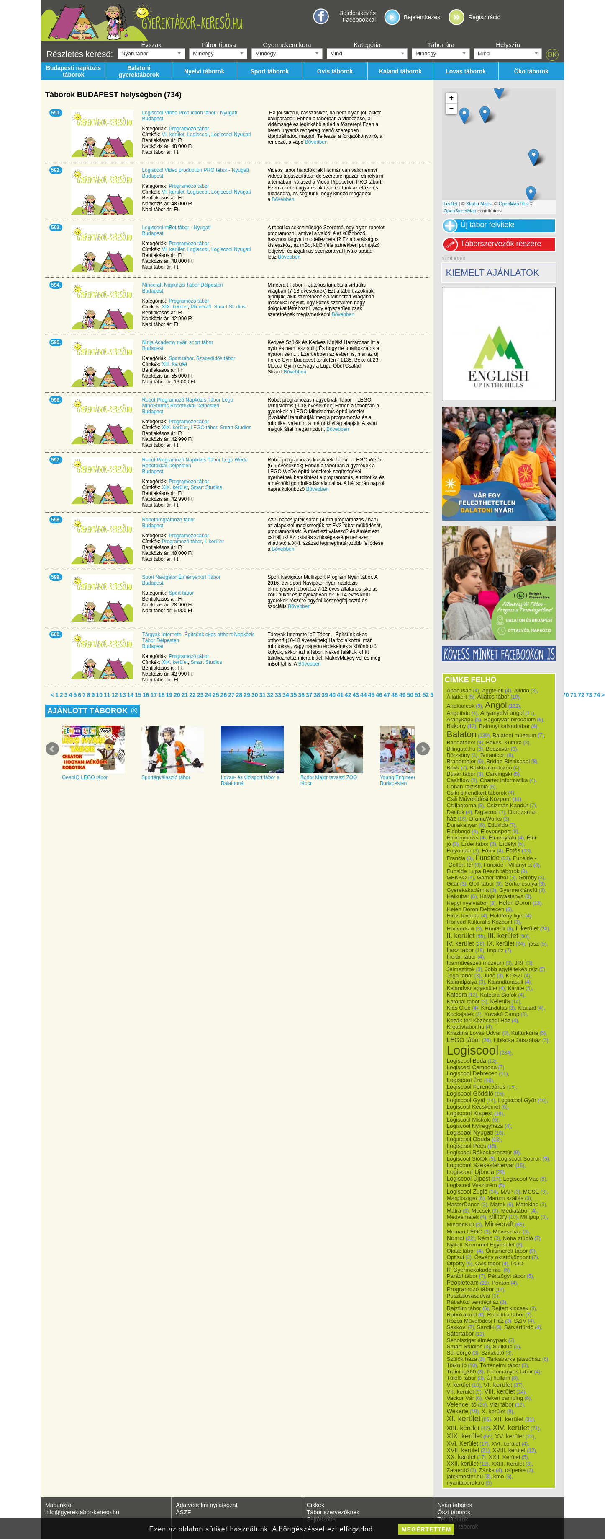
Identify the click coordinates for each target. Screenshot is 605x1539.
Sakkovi (457, 1327)
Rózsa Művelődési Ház (475, 1321)
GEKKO (457, 877)
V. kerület (459, 1385)
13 (122, 695)
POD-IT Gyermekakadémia (486, 1266)
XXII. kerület (462, 1463)
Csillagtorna (462, 805)
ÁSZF (183, 1512)
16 (146, 695)
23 (200, 695)
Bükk (453, 767)
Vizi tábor (501, 1404)
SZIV (520, 1321)
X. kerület (494, 1411)
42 (348, 695)
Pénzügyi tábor (507, 1276)
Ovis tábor (488, 1263)
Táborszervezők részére (501, 243)
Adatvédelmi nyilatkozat (207, 1505)
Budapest (152, 119)
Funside (488, 857)
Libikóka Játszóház (517, 1040)
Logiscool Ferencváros (476, 1086)
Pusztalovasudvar (469, 1296)
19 (169, 695)
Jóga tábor (460, 975)
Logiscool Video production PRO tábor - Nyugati (195, 170)
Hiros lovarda (463, 915)
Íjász (533, 943)
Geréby (527, 877)
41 (340, 695)
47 (387, 695)
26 (223, 695)
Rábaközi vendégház (473, 1302)
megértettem (426, 1529)
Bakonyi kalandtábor (504, 726)
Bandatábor (461, 742)
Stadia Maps (479, 203)
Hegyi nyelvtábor (467, 903)
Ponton (500, 1283)
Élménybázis (463, 837)
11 (107, 695)
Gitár (453, 884)
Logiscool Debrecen (472, 1073)
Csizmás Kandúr (507, 805)
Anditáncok (461, 706)
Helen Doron (514, 902)
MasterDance (463, 1204)
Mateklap (527, 1204)
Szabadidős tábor (215, 358)
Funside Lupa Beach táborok (483, 871)
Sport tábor (181, 358)
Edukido (497, 825)
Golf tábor (481, 884)
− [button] (451, 109)
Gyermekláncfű (518, 890)
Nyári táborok (455, 1505)
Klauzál (527, 1008)
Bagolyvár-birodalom (510, 719)
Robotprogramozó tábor (168, 520)
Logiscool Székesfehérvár (480, 1165)
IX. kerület (500, 943)
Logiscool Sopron (519, 1159)
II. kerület (461, 935)
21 (185, 695)
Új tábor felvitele (488, 224)
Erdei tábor (475, 844)
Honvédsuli (460, 928)
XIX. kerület (175, 307)
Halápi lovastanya (501, 896)
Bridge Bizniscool (508, 761)
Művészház (507, 1231)
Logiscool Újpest (468, 1178)
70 (565, 695)
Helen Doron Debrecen (476, 909)
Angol (496, 705)
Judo (489, 975)
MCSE (531, 1192)
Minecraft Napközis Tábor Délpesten (182, 285)
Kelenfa (500, 1001)
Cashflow (458, 780)
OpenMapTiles (513, 203)
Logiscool (197, 134)
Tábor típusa (218, 44)
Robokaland (462, 1314)
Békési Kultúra (504, 742)
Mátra (454, 1210)
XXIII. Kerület (507, 1464)
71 (573, 695)
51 (418, 695)
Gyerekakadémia (468, 890)
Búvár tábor (461, 774)
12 (115, 695)
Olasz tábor (461, 1251)
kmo (498, 1476)
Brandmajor (461, 761)
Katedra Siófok (498, 995)
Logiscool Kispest (470, 1113)
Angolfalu (458, 713)
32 (270, 695)
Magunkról (58, 1505)
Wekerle (458, 1411)
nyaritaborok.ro (466, 1482)
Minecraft (200, 307)
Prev (52, 749)
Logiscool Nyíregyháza (475, 1126)
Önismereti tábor (507, 1251)
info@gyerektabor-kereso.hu (82, 1512)
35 (293, 695)
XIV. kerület (510, 1427)
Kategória (367, 44)
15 (138, 695)
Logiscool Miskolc (469, 1120)
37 (309, 695)
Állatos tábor (493, 697)
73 (589, 695)
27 (231, 695)
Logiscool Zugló (467, 1191)
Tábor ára (440, 44)
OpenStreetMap (460, 210)
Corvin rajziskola (467, 786)
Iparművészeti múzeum (476, 963)
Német (455, 1238)
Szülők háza (462, 1359)
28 (239, 695)
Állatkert (457, 697)
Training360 (461, 1371)
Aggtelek (493, 690)
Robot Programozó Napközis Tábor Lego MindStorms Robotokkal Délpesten (187, 403)
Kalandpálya (462, 982)
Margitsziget (462, 1198)
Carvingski (499, 774)
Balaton (462, 734)
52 (426, 695)
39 (324, 695)
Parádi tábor (462, 1276)
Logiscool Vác (521, 1179)
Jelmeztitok (461, 969)
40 (332, 695)
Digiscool (486, 812)
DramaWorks (485, 819)
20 (177, 695)
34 (285, 695)
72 (581, 695)
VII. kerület (460, 1392)
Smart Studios (229, 307)
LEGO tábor (203, 427)
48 (394, 695)
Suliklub (503, 1346)
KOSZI (514, 975)
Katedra (457, 994)
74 (596, 695)
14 (130, 695)
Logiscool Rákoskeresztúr (479, 1152)
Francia (456, 858)
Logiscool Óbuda (468, 1139)
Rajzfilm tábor (464, 1308)
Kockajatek (460, 1014)
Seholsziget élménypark (477, 1340)
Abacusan (459, 690)
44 (363, 695)
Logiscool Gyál (466, 1100)
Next (423, 749)
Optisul (455, 1257)
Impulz (495, 950)
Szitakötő (492, 1353)
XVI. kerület (505, 1444)
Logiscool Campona (472, 1067)
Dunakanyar (462, 825)
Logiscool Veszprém (472, 1185)
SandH (485, 1327)
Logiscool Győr (517, 1100)
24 (208, 695)
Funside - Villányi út (508, 865)
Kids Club (459, 1008)
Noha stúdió (518, 1238)
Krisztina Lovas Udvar (474, 1033)
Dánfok (455, 812)
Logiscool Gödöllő (470, 1093)
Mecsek (481, 1210)
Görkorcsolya (521, 884)
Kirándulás (494, 1008)
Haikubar (458, 896)
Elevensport (496, 831)
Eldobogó (459, 831)
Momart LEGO (465, 1231)
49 (402, 695)
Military (498, 1217)
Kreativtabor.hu (466, 1026)
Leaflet (451, 203)
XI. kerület (464, 1419)
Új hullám (498, 1378)
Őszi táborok (454, 1512)
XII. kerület (508, 1418)
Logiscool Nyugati (231, 134)
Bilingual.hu (461, 749)
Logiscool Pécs (466, 1146)
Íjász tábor (460, 950)
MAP (506, 1192)
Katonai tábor (463, 1001)
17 (153, 695)
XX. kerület (461, 1457)
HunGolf (495, 928)
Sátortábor (460, 1333)
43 (355, 695)
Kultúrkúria (524, 1033)
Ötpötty (456, 1263)
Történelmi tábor (499, 1365)
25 (216, 695)
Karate (516, 988)
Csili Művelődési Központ (479, 799)
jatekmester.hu (465, 1476)
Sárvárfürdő (518, 1327)
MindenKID (460, 1224)
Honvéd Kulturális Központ (480, 922)
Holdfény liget (507, 915)
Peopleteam (463, 1282)
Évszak (151, 44)
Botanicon (493, 755)
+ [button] (451, 98)
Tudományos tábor (509, 1371)
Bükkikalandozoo (490, 767)
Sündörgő (459, 1353)
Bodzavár (497, 749)
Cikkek (315, 1505)
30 (254, 695)
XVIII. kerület (509, 1450)
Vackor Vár (460, 1398)
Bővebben (316, 142)
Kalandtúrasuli (505, 982)
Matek (497, 1204)
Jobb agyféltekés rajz (511, 969)
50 (410, 695)
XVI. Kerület (462, 1443)
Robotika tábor (505, 1314)
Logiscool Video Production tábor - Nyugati (189, 113)
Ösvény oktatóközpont (502, 1257)
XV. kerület (509, 1436)
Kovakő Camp (501, 1014)
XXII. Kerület (504, 1457)
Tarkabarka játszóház (514, 1359)
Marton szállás (505, 1198)
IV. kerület (460, 943)
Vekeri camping (504, 1398)
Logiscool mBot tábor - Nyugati (176, 228)
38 (317, 695)
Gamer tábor (492, 877)
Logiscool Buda (467, 1060)
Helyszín (508, 44)
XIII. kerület (174, 364)
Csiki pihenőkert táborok (477, 793)
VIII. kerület (499, 1391)
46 (379, 695)
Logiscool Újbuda (471, 1171)
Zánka (487, 1470)
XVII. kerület (463, 1450)
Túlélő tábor (461, 1378)
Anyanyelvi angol (502, 713)
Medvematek (463, 1217)
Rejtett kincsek (509, 1308)
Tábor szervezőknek (333, 1512)
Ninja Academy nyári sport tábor (177, 342)
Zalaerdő (458, 1470)
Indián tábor (462, 956)
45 (371, 695)
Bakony (456, 726)
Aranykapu (460, 719)
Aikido (521, 690)
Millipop (529, 1217)
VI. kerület (173, 134)
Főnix (488, 850)
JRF (520, 963)
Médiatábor (515, 1210)
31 (262, 695)
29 (247, 695)
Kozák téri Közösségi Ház (478, 1020)
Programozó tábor (189, 129)
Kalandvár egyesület (472, 988)
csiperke (515, 1470)
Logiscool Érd (465, 1080)
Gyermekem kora (287, 44)
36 (301, 695)
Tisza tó (457, 1365)
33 (278, 695)
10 (99, 695)
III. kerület (503, 936)
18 (161, 695)
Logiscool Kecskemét (473, 1107)
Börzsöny (458, 755)
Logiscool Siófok (467, 1159)
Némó (484, 1238)
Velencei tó (462, 1404)
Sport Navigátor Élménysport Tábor (181, 577)
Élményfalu (502, 837)
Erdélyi (507, 844)
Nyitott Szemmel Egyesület (481, 1244)
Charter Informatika (504, 780)
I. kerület (214, 541)
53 (433, 695)
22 (192, 695)
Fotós (513, 850)
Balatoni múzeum (514, 735)
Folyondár (459, 850)
